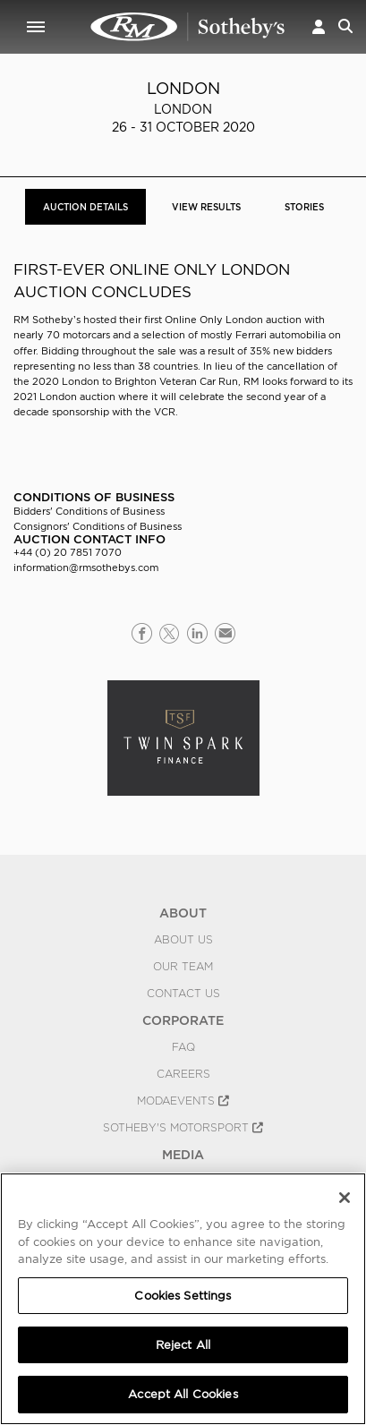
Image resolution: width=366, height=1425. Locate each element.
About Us (183, 940)
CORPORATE (183, 1020)
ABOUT (183, 913)
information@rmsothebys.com (85, 567)
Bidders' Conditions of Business (89, 511)
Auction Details (85, 206)
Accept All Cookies (182, 1394)
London (183, 88)
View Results (206, 206)
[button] (318, 26)
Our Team (183, 966)
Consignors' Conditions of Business (97, 526)
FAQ (183, 1047)
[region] (183, 1299)
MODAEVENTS (183, 1101)
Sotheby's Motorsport (183, 1128)
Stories (304, 206)
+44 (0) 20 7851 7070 (67, 552)
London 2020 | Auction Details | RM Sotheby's (188, 27)
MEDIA (183, 1155)
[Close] (344, 1197)
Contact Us (183, 993)
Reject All (183, 1345)
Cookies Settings (182, 1295)
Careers (183, 1074)
